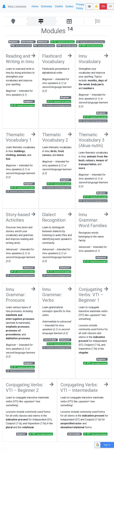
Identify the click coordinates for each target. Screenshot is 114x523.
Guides (69, 6)
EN (103, 6)
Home (35, 6)
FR (110, 6)
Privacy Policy (80, 6)
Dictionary (46, 6)
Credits (59, 6)
